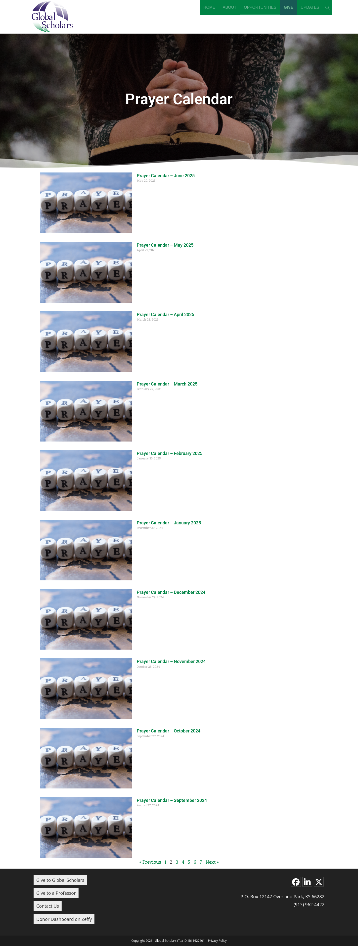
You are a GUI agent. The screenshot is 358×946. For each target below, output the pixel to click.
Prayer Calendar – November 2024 (171, 661)
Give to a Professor (56, 893)
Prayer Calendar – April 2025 (165, 314)
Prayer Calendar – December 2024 (171, 592)
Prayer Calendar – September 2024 (172, 800)
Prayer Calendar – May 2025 (165, 245)
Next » (212, 862)
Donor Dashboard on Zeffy (64, 919)
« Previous (150, 862)
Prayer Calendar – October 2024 (168, 730)
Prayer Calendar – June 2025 (166, 175)
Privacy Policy (217, 941)
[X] (319, 882)
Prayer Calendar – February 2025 (169, 453)
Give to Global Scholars (60, 880)
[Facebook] (296, 882)
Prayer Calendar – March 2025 (167, 384)
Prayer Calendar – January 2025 (169, 522)
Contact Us (47, 906)
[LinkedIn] (307, 882)
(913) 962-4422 (309, 904)
